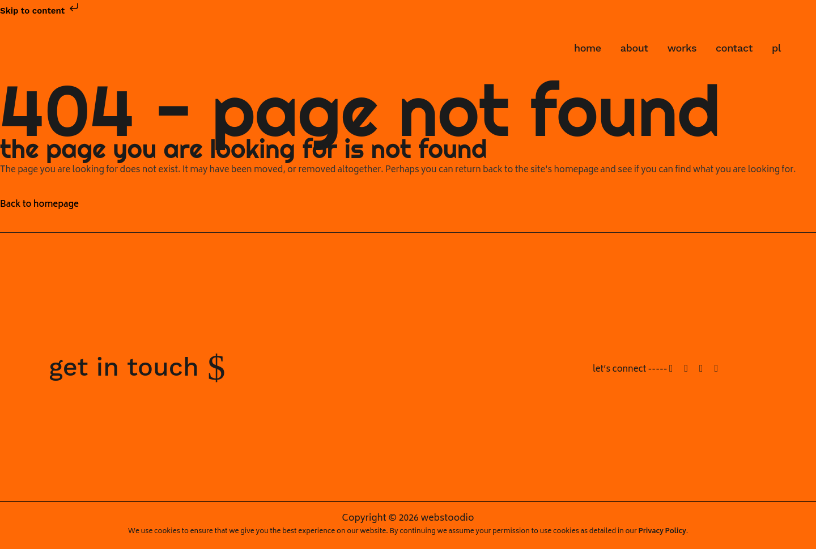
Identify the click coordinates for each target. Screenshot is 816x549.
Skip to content (40, 11)
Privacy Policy (662, 532)
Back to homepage (39, 204)
